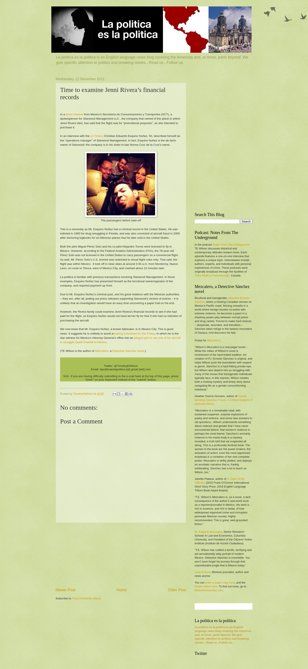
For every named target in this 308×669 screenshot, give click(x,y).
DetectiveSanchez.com (209, 590)
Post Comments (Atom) (87, 598)
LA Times (96, 136)
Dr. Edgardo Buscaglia (208, 531)
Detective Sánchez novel (128, 350)
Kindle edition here (206, 586)
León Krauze (202, 572)
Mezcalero (213, 340)
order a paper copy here (220, 582)
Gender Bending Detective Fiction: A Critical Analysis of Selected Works (223, 399)
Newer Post (66, 590)
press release (74, 114)
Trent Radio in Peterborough (212, 275)
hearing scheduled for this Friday (134, 333)
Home (122, 590)
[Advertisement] (121, 555)
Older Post (177, 590)
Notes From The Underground (231, 244)
